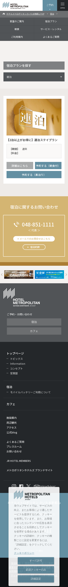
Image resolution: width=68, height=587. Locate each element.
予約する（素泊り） (34, 175)
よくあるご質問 (51, 37)
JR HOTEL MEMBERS (19, 461)
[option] (18, 274)
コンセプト (16, 368)
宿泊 (52, 13)
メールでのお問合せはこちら (35, 238)
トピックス (16, 359)
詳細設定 (36, 578)
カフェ (34, 331)
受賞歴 (14, 373)
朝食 (17, 29)
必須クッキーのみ (36, 569)
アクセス (12, 427)
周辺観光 (12, 422)
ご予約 (49, 5)
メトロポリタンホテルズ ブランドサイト (30, 470)
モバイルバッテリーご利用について (30, 392)
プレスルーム (14, 446)
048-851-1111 (38, 224)
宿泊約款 (35, 247)
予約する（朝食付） (48, 166)
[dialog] (34, 536)
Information (17, 363)
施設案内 (12, 417)
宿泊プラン (51, 21)
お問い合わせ (14, 451)
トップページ (15, 353)
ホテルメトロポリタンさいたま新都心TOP (25, 13)
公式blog (12, 432)
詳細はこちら (20, 166)
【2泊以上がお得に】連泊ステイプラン (32, 140)
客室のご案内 (17, 21)
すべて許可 (36, 560)
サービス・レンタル (51, 29)
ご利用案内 (17, 37)
